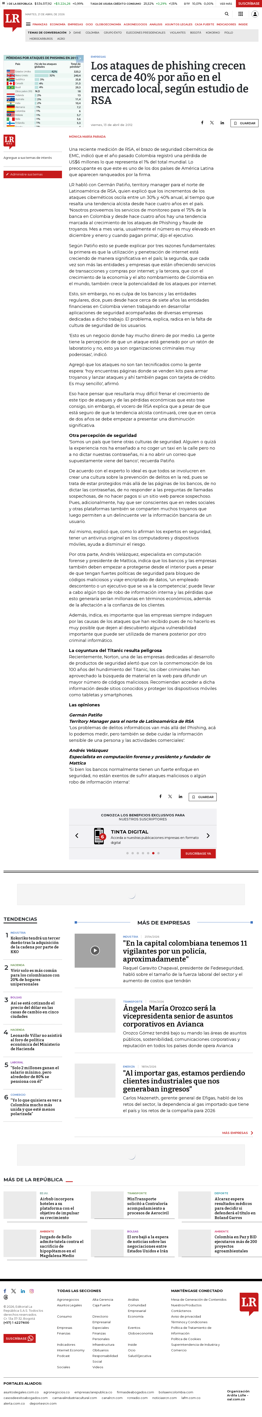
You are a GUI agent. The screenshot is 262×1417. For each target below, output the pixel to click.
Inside (132, 1344)
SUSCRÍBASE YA (198, 853)
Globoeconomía (140, 1333)
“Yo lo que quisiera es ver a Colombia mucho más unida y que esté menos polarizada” (36, 1107)
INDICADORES (226, 24)
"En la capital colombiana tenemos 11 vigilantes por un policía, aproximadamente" (185, 951)
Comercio (18, 1094)
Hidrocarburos (41, 38)
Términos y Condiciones (189, 1322)
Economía (135, 1316)
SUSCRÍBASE (249, 3)
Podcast (63, 1356)
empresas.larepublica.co (93, 1392)
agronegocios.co (56, 1392)
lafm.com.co (190, 1398)
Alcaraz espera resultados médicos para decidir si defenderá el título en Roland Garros (235, 1208)
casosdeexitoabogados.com (26, 1398)
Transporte (137, 1193)
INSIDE (243, 24)
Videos (97, 1367)
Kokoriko (213, 32)
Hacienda (17, 965)
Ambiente (47, 1231)
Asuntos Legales (69, 1305)
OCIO (89, 24)
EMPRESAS (75, 24)
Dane (77, 32)
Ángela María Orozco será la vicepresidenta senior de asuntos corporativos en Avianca (178, 1016)
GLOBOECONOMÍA (108, 24)
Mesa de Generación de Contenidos (198, 1299)
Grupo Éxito (113, 32)
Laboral (17, 1062)
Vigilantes (177, 32)
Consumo (64, 1316)
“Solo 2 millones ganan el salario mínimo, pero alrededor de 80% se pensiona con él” (35, 1075)
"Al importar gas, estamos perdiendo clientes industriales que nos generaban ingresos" (184, 1081)
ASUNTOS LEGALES (179, 24)
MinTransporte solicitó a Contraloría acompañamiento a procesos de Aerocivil (148, 1206)
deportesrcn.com (43, 1403)
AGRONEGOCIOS (135, 24)
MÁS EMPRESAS (235, 1133)
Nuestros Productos (186, 1305)
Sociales (63, 1367)
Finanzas (63, 1333)
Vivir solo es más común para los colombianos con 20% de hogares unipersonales (35, 977)
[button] (75, 836)
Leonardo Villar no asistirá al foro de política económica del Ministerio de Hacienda (36, 1042)
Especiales (100, 1328)
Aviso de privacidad (186, 1316)
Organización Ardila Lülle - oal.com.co (238, 1395)
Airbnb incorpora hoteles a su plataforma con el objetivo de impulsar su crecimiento (59, 1208)
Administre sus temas (24, 174)
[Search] (226, 14)
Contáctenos (181, 1311)
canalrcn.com (112, 1398)
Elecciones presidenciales (145, 32)
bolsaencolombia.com (176, 1392)
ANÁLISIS (156, 24)
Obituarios (100, 1350)
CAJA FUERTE (204, 24)
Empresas (64, 1328)
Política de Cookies (186, 1339)
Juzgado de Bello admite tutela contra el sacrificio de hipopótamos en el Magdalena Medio (62, 1246)
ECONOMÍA (58, 24)
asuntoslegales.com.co (21, 1392)
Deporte (221, 1193)
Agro (61, 38)
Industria (18, 932)
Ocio (131, 1350)
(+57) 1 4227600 (16, 1322)
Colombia (92, 32)
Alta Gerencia (102, 1299)
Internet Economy (71, 1350)
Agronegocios (68, 1299)
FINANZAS (40, 24)
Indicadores (66, 1344)
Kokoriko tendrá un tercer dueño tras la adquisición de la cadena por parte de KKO (35, 945)
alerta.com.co (14, 1403)
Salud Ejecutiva (139, 1356)
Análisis (133, 1299)
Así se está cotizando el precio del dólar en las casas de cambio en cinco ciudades (35, 1010)
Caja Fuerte (101, 1305)
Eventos (134, 1328)
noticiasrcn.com (164, 1398)
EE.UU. (44, 1193)
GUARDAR (244, 123)
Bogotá (195, 32)
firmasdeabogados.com (135, 1392)
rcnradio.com (137, 1398)
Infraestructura (103, 1344)
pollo (228, 32)
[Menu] (29, 24)
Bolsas (16, 997)
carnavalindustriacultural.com (74, 1398)
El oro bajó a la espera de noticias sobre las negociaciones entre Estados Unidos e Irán (148, 1244)
